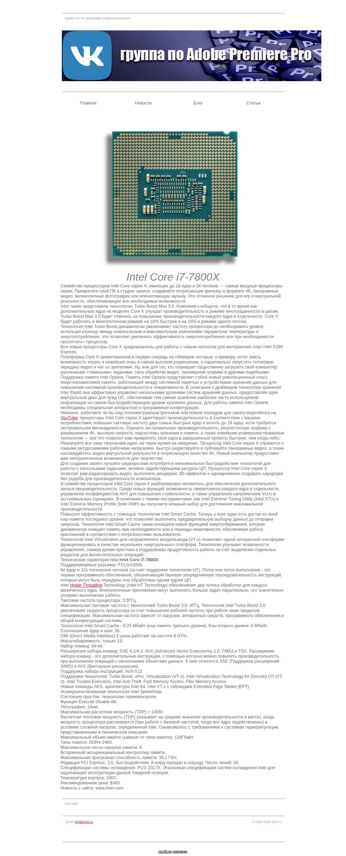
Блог (198, 102)
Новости (143, 102)
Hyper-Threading (86, 585)
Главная (88, 102)
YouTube (68, 417)
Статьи (253, 102)
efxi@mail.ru (84, 822)
